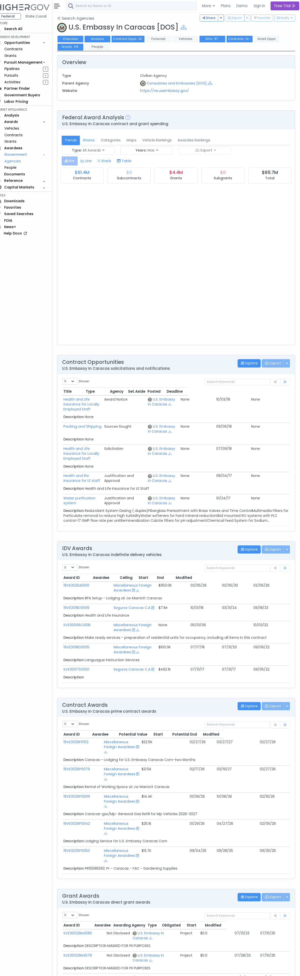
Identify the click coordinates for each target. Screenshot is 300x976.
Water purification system (93, 488)
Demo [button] (242, 5)
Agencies (19, 161)
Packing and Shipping (89, 421)
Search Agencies (82, 18)
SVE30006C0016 (84, 615)
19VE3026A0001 (83, 580)
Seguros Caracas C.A (124, 597)
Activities (19, 82)
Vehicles (18, 128)
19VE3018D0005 (83, 632)
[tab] (77, 161)
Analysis (104, 39)
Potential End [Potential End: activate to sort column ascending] (244, 714)
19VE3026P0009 (83, 757)
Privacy (117, 968)
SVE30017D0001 (83, 649)
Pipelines (19, 68)
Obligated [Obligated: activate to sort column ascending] (223, 856)
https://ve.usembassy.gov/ (169, 90)
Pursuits (18, 75)
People (17, 167)
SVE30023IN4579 (84, 898)
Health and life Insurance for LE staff (102, 465)
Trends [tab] (77, 140)
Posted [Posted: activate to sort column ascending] (256, 391)
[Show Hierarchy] (190, 27)
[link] (285, 382)
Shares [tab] (96, 140)
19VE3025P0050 (83, 791)
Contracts (20, 49)
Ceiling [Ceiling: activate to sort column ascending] (197, 572)
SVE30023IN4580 (84, 864)
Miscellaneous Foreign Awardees (134, 580)
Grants (17, 55)
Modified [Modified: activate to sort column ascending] (271, 572)
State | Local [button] (42, 16)
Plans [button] (225, 5)
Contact (86, 968)
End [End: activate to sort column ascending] (242, 572)
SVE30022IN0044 (84, 915)
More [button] (207, 5)
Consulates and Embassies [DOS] (181, 83)
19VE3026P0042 (83, 774)
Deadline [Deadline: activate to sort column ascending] (277, 391)
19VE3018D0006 (83, 597)
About (70, 968)
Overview (77, 39)
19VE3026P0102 (82, 722)
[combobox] (146, 6)
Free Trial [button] (284, 5)
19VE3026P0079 (83, 739)
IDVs (219, 39)
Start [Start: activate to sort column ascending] (220, 572)
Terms (102, 968)
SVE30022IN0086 (84, 933)
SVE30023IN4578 (84, 881)
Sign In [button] (259, 5)
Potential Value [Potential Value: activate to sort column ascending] (188, 714)
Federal (15, 16)
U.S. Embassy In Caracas (164, 864)
